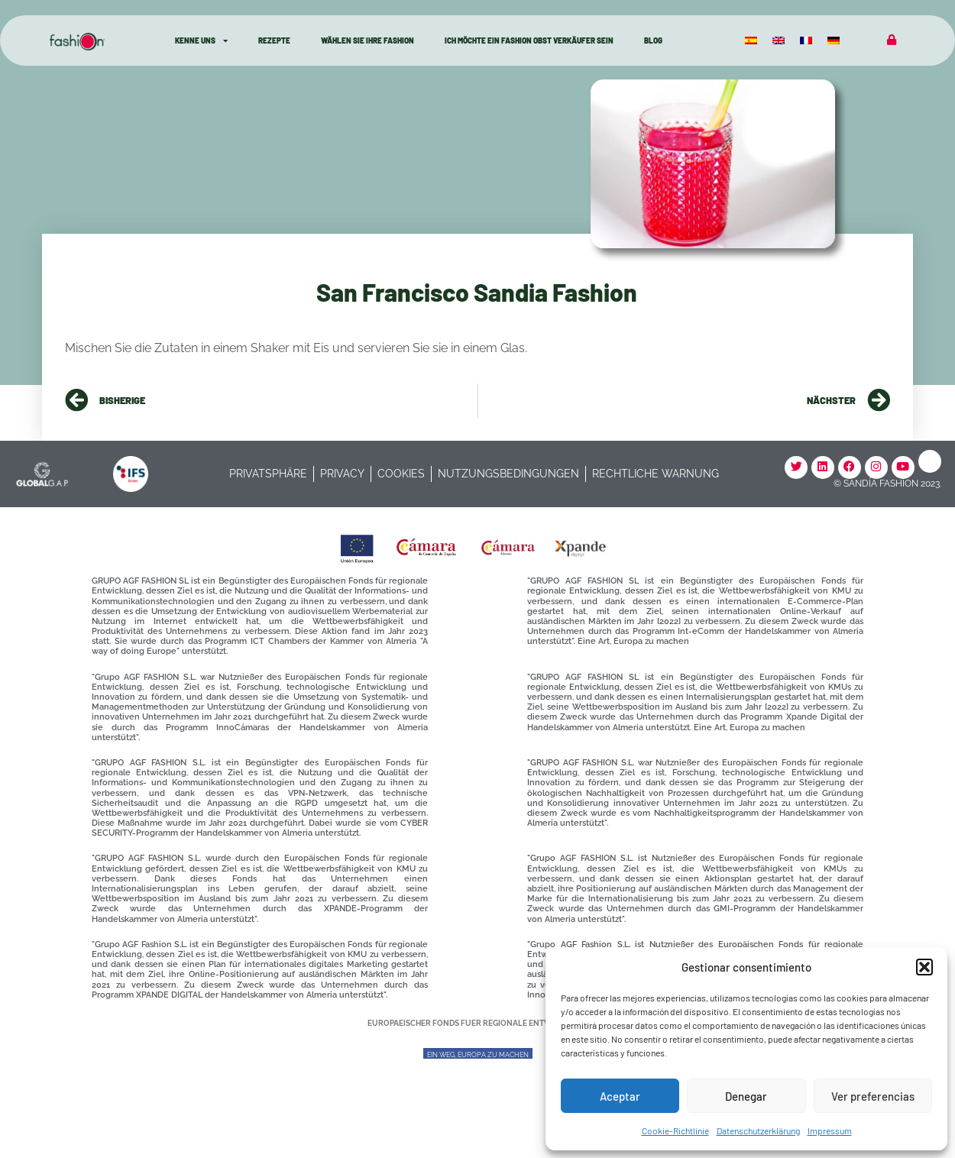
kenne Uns (201, 40)
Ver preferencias (873, 1096)
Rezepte (274, 40)
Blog (653, 40)
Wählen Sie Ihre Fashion (367, 40)
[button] (924, 967)
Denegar (746, 1096)
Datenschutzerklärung (758, 1130)
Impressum (830, 1130)
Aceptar (620, 1096)
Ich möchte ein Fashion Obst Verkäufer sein (529, 40)
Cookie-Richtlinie (675, 1130)
